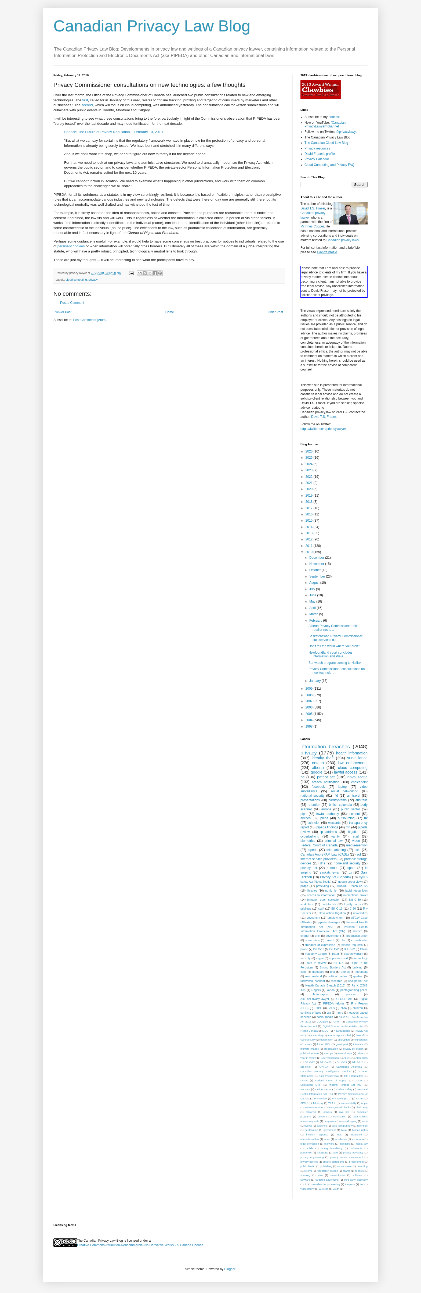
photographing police (354, 990)
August (314, 583)
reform (308, 1170)
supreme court (338, 958)
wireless (323, 1188)
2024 (310, 464)
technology (361, 958)
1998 (310, 726)
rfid (335, 795)
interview (358, 1044)
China (364, 949)
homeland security (347, 863)
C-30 (353, 908)
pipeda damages (329, 922)
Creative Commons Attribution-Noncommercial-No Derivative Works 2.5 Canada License (140, 1245)
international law (309, 1139)
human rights (360, 1129)
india (339, 1134)
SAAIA (360, 1098)
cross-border (359, 940)
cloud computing (76, 279)
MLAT (325, 1030)
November (317, 564)
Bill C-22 (349, 949)
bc (302, 777)
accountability (348, 1103)
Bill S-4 (338, 962)
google (316, 772)
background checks (339, 1107)
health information (352, 753)
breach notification (325, 782)
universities (360, 913)
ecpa (365, 1121)
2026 (310, 451)
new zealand (313, 976)
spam (351, 868)
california (311, 1111)
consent (322, 1116)
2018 (310, 502)
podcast (334, 117)
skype (320, 958)
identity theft (323, 758)
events (308, 1125)
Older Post (275, 312)
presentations (310, 800)
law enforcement (353, 763)
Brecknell (305, 1066)
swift (321, 908)
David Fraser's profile (319, 154)
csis (357, 850)
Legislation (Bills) (310, 1084)
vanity (335, 836)
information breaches (325, 746)
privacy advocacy (353, 1152)
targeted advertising (327, 1179)
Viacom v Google (316, 953)
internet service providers (318, 859)
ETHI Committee (354, 1075)
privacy (92, 279)
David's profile (327, 252)
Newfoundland (342, 1030)
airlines (305, 818)
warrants (334, 823)
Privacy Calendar (316, 159)
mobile (309, 1148)
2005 (310, 714)
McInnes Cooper (312, 226)
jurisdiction (341, 1139)
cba (342, 940)
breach (330, 940)
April (313, 608)
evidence (322, 1125)
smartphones (337, 1175)
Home (169, 312)
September (317, 576)
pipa (303, 814)
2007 (310, 701)
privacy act (308, 868)
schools (359, 1170)
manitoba (345, 1143)
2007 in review (316, 962)
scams (346, 1170)
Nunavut (305, 1089)
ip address (328, 832)
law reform (357, 1139)
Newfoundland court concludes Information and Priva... (331, 654)
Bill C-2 (334, 949)
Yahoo (330, 990)
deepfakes (330, 1121)
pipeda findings (327, 827)
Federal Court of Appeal (331, 1080)
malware (329, 1143)
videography (307, 1188)
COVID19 (322, 1021)
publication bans (309, 1053)
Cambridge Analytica (349, 1066)
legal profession (309, 1143)
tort (348, 827)
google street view (350, 881)
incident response (317, 1134)
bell (349, 1035)
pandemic (306, 1152)
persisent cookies (71, 246)
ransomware (344, 1166)
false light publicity (342, 1125)
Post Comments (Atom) (90, 320)
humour (332, 868)
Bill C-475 (326, 1062)
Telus (331, 1008)
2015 (310, 520)
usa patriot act (358, 980)
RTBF (318, 1008)
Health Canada (309, 1030)
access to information (321, 895)
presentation (331, 1048)
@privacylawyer (347, 132)
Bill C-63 (342, 1062)
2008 (310, 695)
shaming (305, 1175)
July (312, 589)
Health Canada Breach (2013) (325, 985)
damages (318, 971)
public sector (350, 809)
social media (325, 1016)
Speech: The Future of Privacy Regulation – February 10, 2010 (113, 132)
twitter (360, 1053)
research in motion (327, 1170)
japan (327, 1139)
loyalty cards (352, 904)
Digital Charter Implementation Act (342, 1026)
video (356, 841)
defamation (326, 1039)
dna (332, 971)
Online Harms (323, 1089)
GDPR (358, 1080)
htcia (344, 1129)
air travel (353, 795)
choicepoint (359, 782)
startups (328, 1053)
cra (329, 1012)
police (304, 949)
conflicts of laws (310, 1012)
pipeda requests (352, 944)
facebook (318, 787)
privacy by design (353, 1048)
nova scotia (357, 777)
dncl (317, 935)
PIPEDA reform (333, 1003)
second (87, 105)
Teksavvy (318, 1103)
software (357, 1175)
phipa (324, 818)
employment (335, 917)
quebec (358, 976)
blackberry (362, 1107)
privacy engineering (312, 1157)
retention (314, 805)
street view (312, 940)
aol (359, 854)
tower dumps (344, 1053)
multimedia (356, 1148)
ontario (318, 763)
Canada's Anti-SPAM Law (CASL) (324, 854)
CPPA (336, 1021)
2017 (310, 508)
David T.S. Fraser (312, 208)
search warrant (353, 953)
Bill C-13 (337, 908)
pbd (335, 1152)
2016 (310, 514)
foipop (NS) (324, 1044)
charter (305, 935)
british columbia (340, 805)
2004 (310, 720)
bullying (357, 967)
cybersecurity (308, 1039)
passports (322, 1152)
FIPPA (304, 1080)
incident (354, 814)
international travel (355, 895)
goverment (330, 1129)
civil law (344, 1111)
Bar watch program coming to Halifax (335, 663)
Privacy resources (317, 148)
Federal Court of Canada (318, 845)
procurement (356, 1161)
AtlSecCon (361, 1057)
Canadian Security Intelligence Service (325, 1071)
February (316, 620)
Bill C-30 (355, 899)
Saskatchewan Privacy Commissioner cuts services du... (335, 638)
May (312, 601)
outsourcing (346, 818)
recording (362, 1166)
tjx (350, 872)
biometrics (307, 841)
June (313, 595)
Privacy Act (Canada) (335, 877)
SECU (304, 1103)
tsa (362, 1184)
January (315, 681)
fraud (335, 953)
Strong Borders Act (333, 967)
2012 (310, 539)
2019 (310, 495)
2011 (310, 546)
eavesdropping (348, 1121)
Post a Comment (72, 303)
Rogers (316, 990)
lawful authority (327, 814)
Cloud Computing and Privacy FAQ (329, 165)
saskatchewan (330, 872)
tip (305, 1184)
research (336, 980)
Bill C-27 (310, 1062)
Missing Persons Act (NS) (345, 1084)
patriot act (326, 777)
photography (319, 994)
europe (326, 809)
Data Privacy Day (329, 1075)
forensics (362, 1125)
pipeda (312, 850)
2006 (310, 707)
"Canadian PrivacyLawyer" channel (325, 124)
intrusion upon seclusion (323, 899)
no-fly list (331, 890)
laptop (342, 787)
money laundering (331, 1148)
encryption (344, 1039)
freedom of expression (320, 944)
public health (307, 1166)
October (315, 570)
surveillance (357, 758)
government (333, 935)
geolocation (311, 1129)
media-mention (357, 845)
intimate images (309, 1048)
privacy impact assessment (346, 1157)
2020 (310, 489)
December (317, 558)
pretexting (322, 886)
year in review (308, 1057)
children (358, 1008)
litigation (353, 832)
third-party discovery (356, 1179)
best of (360, 1035)
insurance (356, 1134)
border (357, 931)
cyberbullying (309, 836)
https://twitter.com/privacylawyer (323, 429)
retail (355, 836)
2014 (310, 527)
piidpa (304, 886)
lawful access (345, 772)
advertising (316, 1035)
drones (345, 971)
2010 (310, 552)
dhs (322, 863)
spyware (305, 1179)
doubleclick (329, 904)
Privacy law (320, 1098)
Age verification (330, 1057)
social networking (344, 791)
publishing (326, 1166)
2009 (310, 688)
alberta (318, 767)
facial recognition (356, 890)
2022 (310, 477)
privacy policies (309, 1161)
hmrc (339, 1012)
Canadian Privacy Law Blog (152, 26)
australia (361, 800)
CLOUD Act (344, 998)
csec (303, 971)
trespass (350, 1184)
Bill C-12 (318, 949)
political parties (337, 976)
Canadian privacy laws (342, 240)
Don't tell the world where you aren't (334, 646)
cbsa (344, 1008)
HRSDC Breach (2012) (352, 886)
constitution (339, 1116)
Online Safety (344, 1089)
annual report (335, 1035)
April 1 (347, 1057)
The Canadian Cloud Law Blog (326, 143)
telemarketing (336, 850)
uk (366, 818)
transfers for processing (326, 1184)
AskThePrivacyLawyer (314, 998)
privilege (305, 908)
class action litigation (332, 913)
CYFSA (324, 1066)
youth (336, 1188)
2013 (310, 533)
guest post (342, 1044)
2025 (310, 458)
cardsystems (338, 800)
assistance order (314, 1107)
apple (364, 1103)
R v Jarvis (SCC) (341, 1098)
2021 (310, 483)
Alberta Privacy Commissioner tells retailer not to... (333, 628)
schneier (313, 823)
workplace (307, 904)
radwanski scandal (312, 980)
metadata (361, 971)
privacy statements (333, 1161)
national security (312, 795)
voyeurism (313, 917)
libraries (312, 890)
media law (361, 1143)
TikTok (332, 1103)
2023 (310, 470)
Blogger (229, 1269)
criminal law (334, 841)
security (305, 958)
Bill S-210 (357, 1062)
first (85, 100)
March (314, 614)
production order (357, 935)
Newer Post (63, 312)
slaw (320, 1175)
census (328, 1111)
